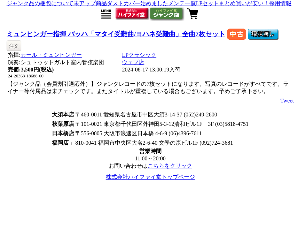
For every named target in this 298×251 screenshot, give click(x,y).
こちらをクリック (170, 166)
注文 (14, 46)
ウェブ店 (133, 62)
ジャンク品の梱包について (40, 3)
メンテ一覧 (182, 3)
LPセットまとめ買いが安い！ (232, 3)
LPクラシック (139, 55)
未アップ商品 (90, 3)
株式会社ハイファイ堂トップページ (150, 177)
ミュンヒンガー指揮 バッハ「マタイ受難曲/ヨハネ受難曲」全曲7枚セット (116, 34)
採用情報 (280, 3)
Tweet (287, 101)
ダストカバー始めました (137, 3)
